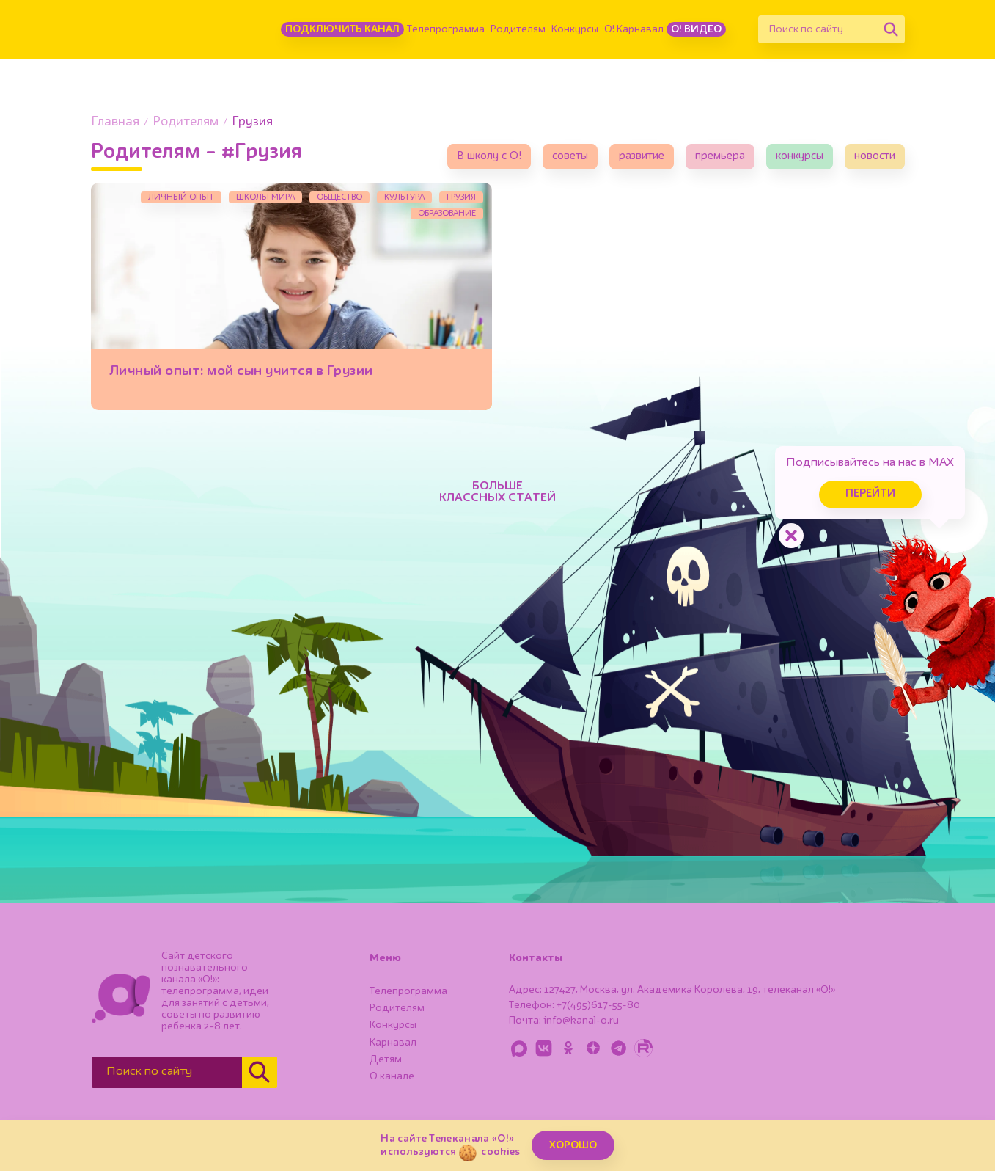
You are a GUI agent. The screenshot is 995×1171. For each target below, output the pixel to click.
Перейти (870, 494)
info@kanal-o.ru (581, 1020)
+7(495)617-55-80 (598, 1005)
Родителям (518, 29)
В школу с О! (489, 156)
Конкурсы (574, 29)
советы (570, 156)
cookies (500, 1152)
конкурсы (799, 156)
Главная (115, 122)
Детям (386, 1059)
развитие (641, 156)
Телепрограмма (446, 29)
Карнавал (393, 1042)
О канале (392, 1076)
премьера (720, 156)
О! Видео (696, 29)
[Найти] (891, 29)
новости (874, 156)
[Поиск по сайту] (817, 29)
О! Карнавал (634, 29)
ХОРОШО (573, 1145)
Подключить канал (342, 29)
